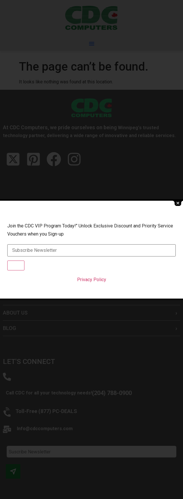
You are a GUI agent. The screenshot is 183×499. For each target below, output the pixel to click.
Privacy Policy (91, 279)
